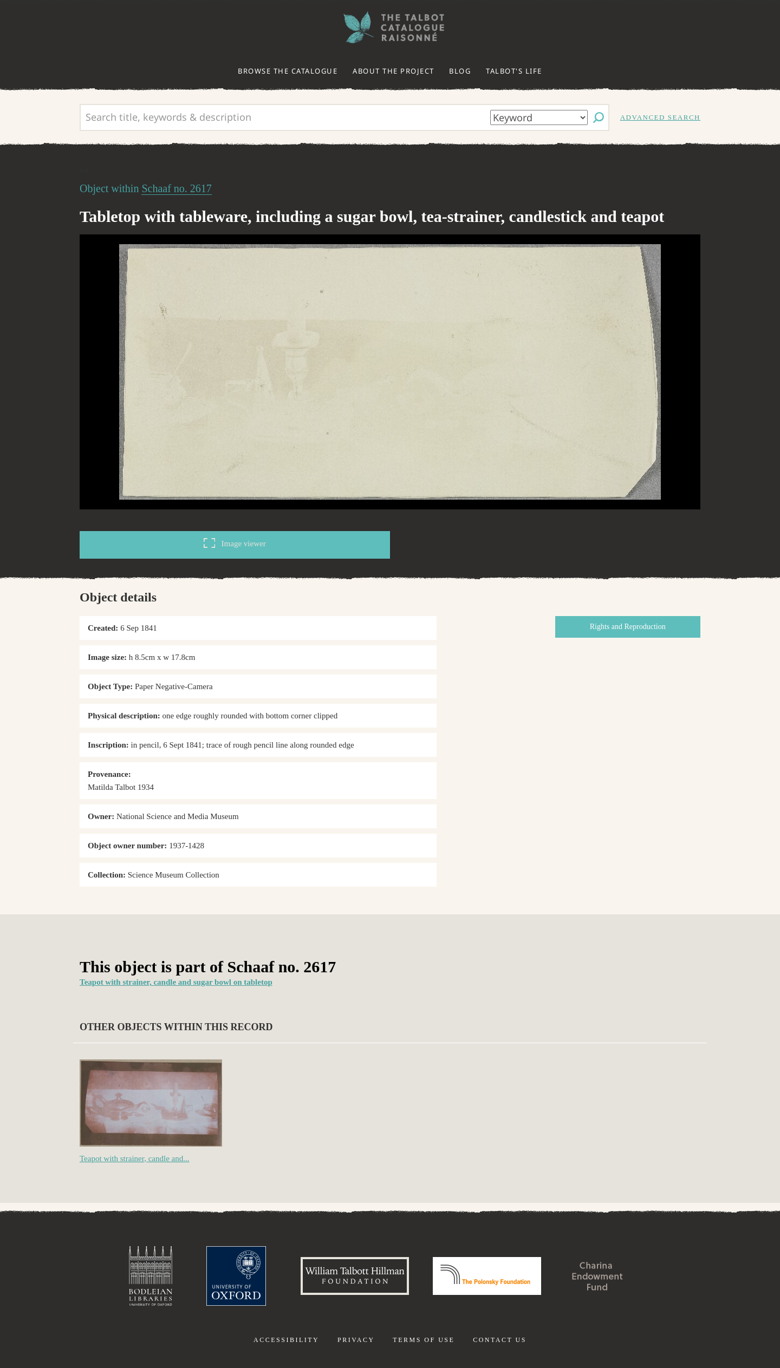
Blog (460, 71)
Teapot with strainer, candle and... (134, 1158)
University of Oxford (236, 1276)
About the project (393, 71)
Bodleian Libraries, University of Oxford (150, 1276)
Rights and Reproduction (628, 627)
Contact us (499, 1340)
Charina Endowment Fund (597, 1276)
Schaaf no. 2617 (176, 188)
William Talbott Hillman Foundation (355, 1276)
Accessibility (286, 1340)
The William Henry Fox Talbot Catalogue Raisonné (390, 27)
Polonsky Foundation (487, 1276)
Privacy (356, 1340)
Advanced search (660, 117)
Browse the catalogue (287, 71)
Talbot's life (514, 71)
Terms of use (423, 1340)
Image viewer (234, 543)
